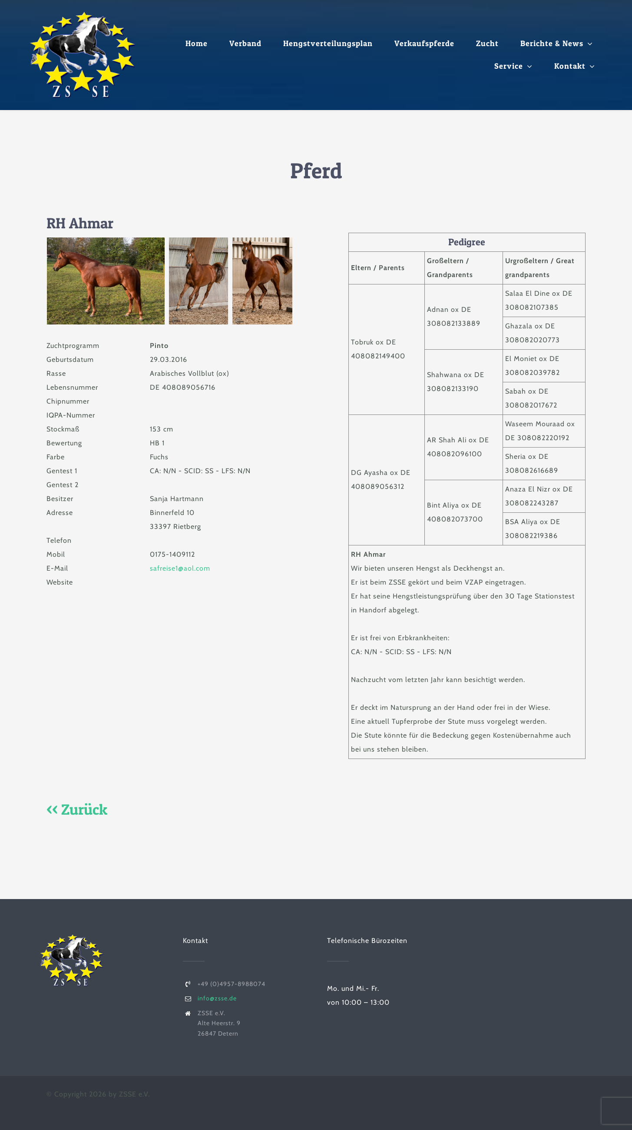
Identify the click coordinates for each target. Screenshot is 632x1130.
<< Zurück (76, 809)
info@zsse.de (217, 998)
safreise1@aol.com (180, 568)
